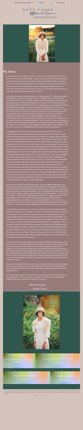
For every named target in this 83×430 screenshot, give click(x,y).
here (38, 277)
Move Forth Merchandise (25, 375)
